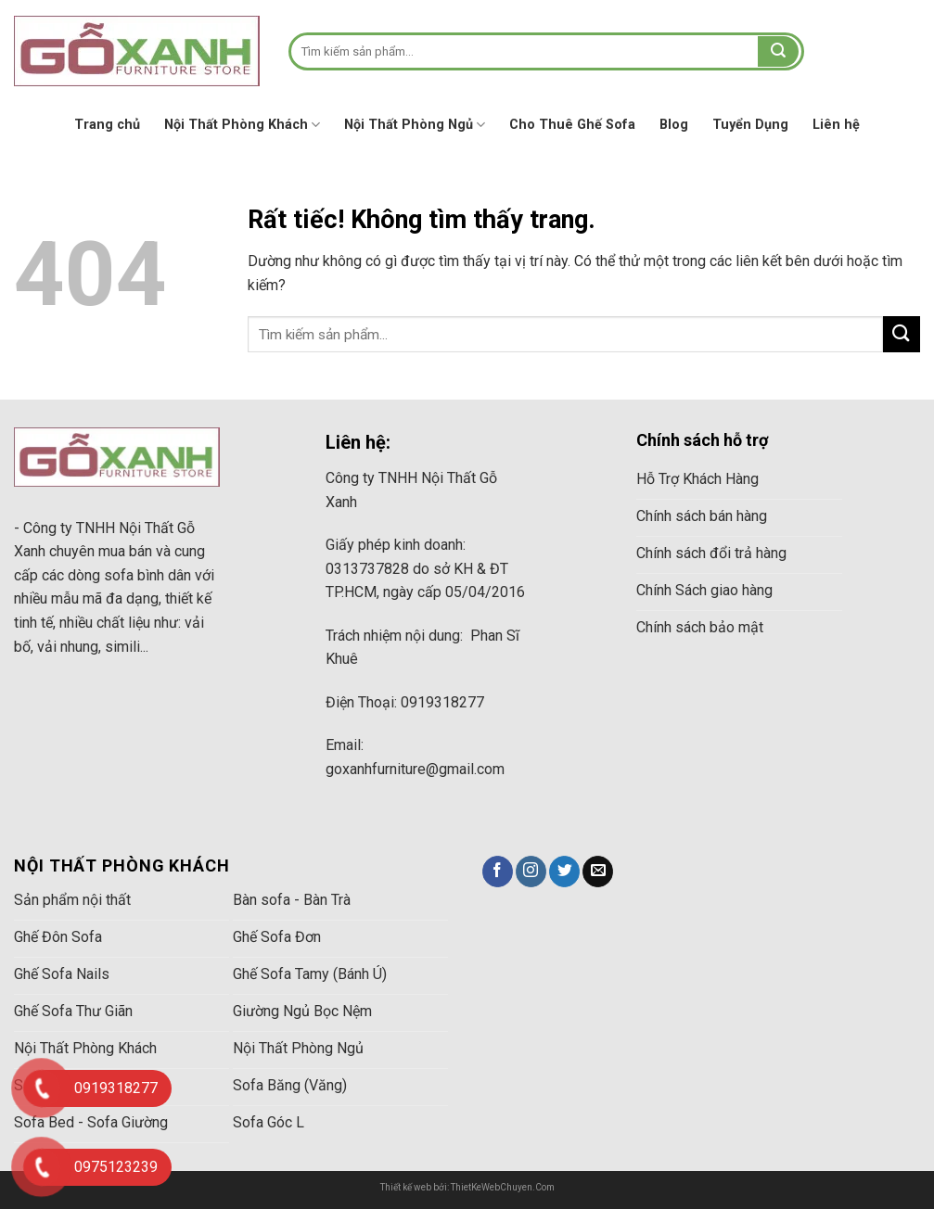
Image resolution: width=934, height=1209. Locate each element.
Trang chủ (107, 125)
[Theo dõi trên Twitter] (564, 871)
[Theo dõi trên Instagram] (531, 871)
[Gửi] (778, 52)
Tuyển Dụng (750, 125)
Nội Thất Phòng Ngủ (414, 125)
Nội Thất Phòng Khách (242, 125)
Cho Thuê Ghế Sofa (572, 125)
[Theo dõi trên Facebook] (497, 871)
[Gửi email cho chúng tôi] (597, 871)
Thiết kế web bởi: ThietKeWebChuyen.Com (467, 1187)
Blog (673, 125)
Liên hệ (836, 125)
